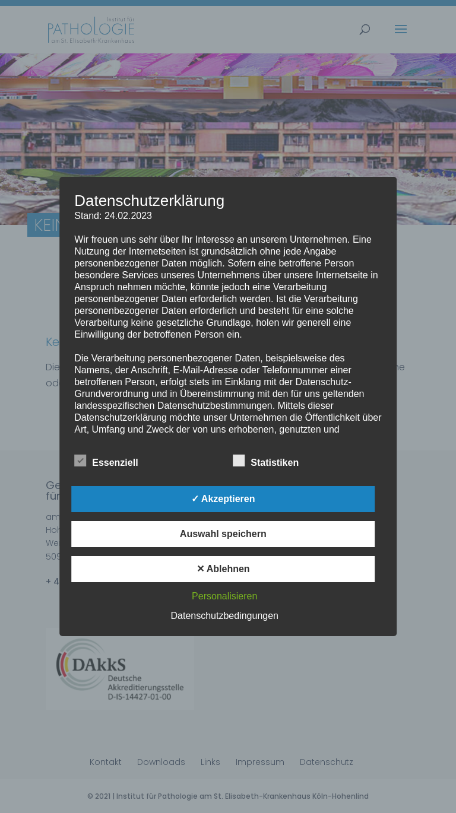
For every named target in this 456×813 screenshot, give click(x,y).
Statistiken (266, 461)
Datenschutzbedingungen (224, 616)
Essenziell (106, 461)
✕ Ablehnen (223, 569)
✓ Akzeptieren (223, 499)
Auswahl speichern (223, 534)
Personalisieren (224, 596)
